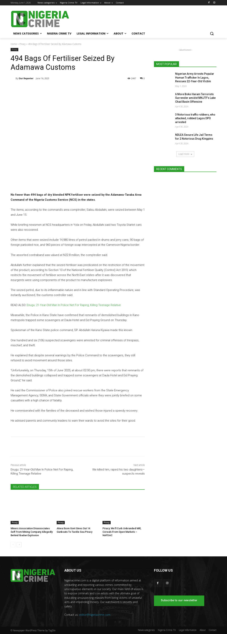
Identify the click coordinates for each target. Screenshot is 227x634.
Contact (212, 630)
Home (14, 44)
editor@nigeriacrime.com (94, 614)
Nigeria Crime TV (167, 630)
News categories (146, 630)
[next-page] (19, 544)
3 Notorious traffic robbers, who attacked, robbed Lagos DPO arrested (195, 118)
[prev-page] (13, 544)
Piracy (22, 44)
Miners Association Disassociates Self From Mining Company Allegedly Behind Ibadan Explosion (32, 532)
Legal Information (188, 630)
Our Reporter (26, 78)
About (203, 630)
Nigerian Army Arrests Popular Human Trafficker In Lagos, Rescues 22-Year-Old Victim (194, 77)
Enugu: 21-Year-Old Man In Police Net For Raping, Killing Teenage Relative (74, 305)
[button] (211, 33)
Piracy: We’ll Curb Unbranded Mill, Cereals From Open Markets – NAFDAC (122, 532)
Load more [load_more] (185, 154)
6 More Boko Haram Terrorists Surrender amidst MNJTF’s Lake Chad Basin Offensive (195, 98)
